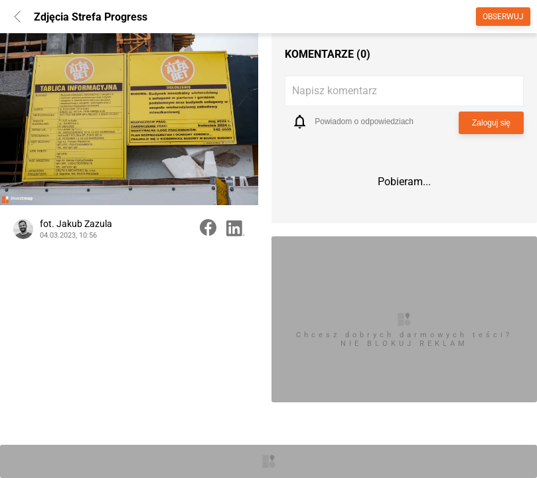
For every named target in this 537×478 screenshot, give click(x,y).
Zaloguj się (491, 122)
